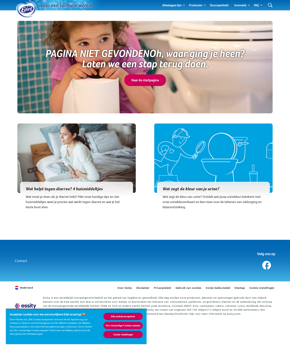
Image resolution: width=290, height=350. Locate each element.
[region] (76, 326)
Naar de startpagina (145, 80)
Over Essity (124, 288)
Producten (195, 5)
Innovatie (240, 5)
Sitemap (240, 288)
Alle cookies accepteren (123, 316)
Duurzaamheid (219, 5)
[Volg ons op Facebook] (266, 264)
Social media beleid (218, 288)
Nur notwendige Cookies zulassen (123, 325)
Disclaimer (142, 288)
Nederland (24, 288)
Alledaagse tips (171, 5)
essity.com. (234, 313)
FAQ (256, 5)
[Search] (270, 5)
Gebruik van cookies (189, 288)
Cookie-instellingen (261, 288)
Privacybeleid (162, 288)
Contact (21, 260)
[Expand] (184, 5)
